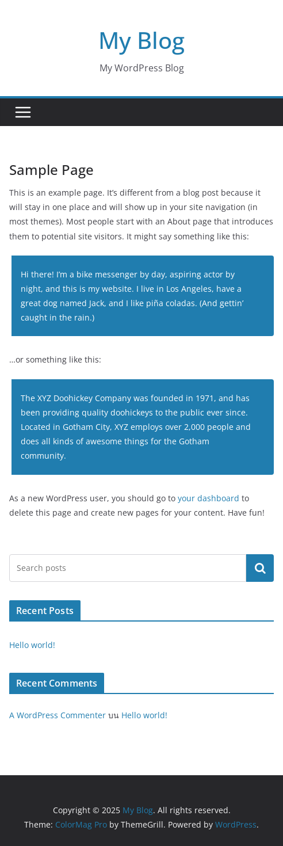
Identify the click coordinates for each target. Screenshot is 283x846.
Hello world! (32, 644)
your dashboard (208, 498)
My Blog (141, 40)
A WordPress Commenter (57, 715)
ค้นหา (260, 568)
